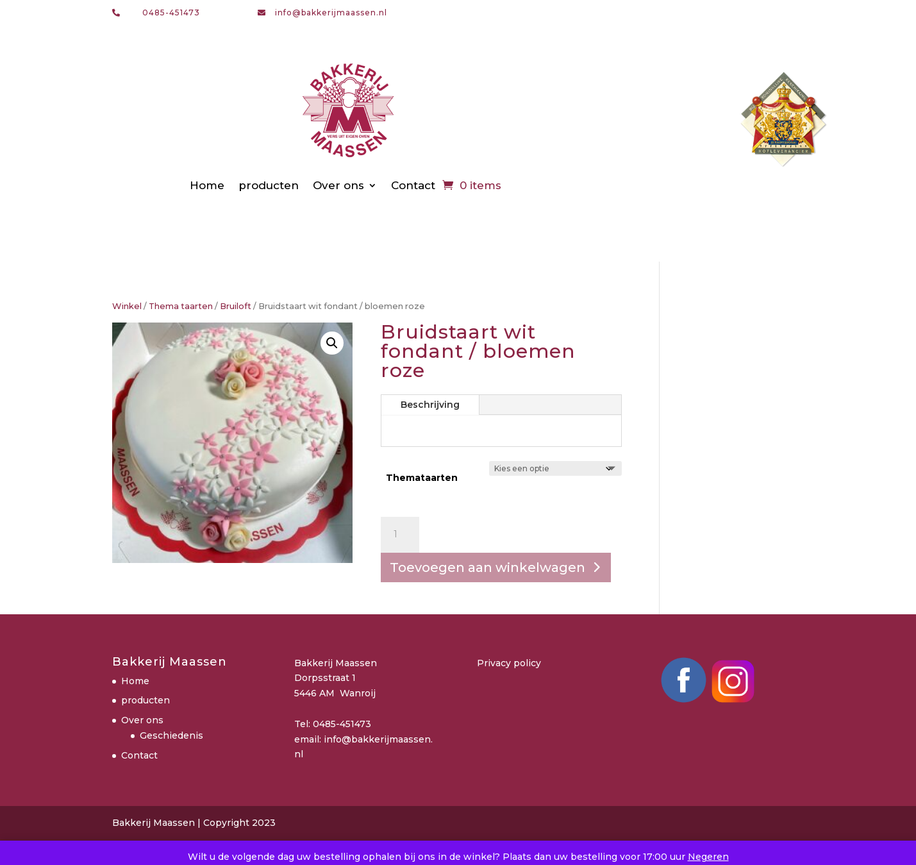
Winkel (127, 306)
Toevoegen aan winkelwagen (487, 567)
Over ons (338, 185)
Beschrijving (430, 404)
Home (207, 185)
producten (268, 185)
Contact (413, 185)
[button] (332, 343)
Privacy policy (509, 663)
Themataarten (422, 477)
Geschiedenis (171, 735)
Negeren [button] (708, 856)
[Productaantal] (400, 535)
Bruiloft (235, 306)
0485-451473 (171, 12)
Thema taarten (181, 306)
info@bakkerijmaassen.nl (331, 12)
